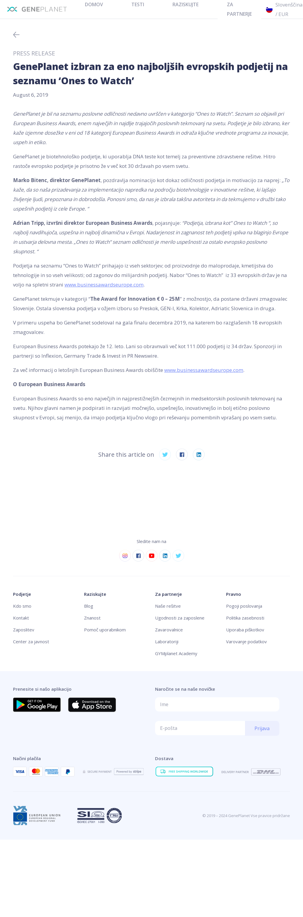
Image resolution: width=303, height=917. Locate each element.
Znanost (92, 618)
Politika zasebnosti (245, 618)
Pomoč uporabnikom (105, 630)
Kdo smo (22, 606)
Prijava (262, 728)
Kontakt (21, 618)
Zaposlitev (23, 630)
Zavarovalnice (169, 630)
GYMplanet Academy (176, 653)
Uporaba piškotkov (245, 630)
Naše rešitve (168, 606)
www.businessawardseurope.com (104, 284)
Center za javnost (31, 641)
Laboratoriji (166, 641)
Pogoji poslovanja (244, 606)
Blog (88, 606)
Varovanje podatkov (246, 641)
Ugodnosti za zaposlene (179, 618)
